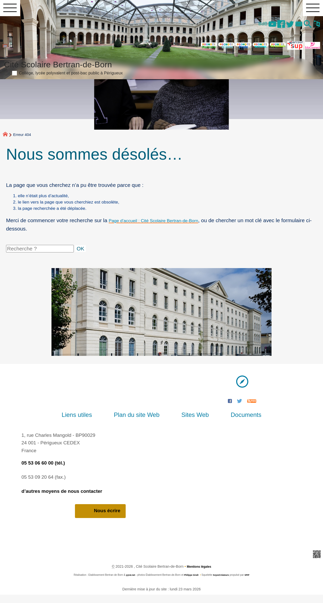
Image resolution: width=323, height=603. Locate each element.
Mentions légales (199, 575)
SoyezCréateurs (222, 583)
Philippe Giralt (190, 583)
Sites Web (191, 422)
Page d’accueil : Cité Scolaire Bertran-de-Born (162, 228)
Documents (234, 422)
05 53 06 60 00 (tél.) (43, 470)
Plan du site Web (141, 422)
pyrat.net (127, 583)
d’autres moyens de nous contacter (61, 499)
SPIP (251, 583)
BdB (248, 27)
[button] (304, 27)
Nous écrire (100, 519)
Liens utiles (89, 422)
